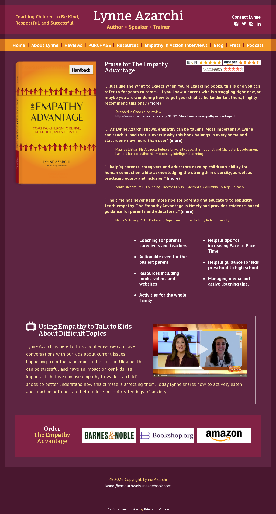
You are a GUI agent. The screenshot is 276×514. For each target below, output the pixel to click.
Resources (128, 45)
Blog (218, 45)
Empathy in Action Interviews (176, 45)
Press (235, 45)
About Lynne (44, 45)
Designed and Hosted (123, 509)
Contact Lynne (246, 17)
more (154, 103)
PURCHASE (99, 45)
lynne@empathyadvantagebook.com (138, 485)
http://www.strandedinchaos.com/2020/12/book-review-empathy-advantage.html (177, 116)
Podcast (255, 45)
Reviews (73, 45)
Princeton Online (156, 509)
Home (19, 45)
